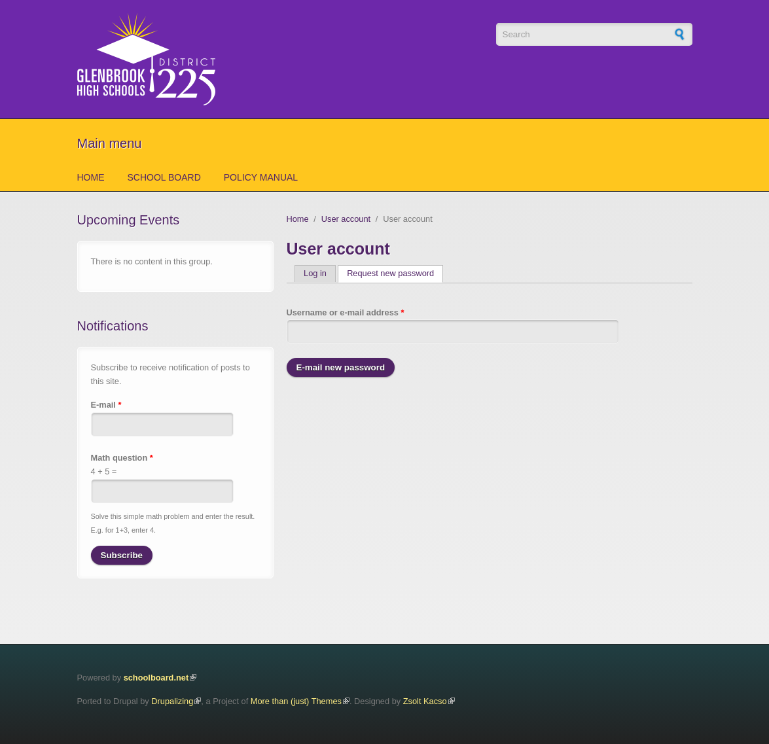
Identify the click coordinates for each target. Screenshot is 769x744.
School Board (164, 177)
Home (91, 177)
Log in (315, 273)
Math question (122, 458)
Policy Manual (261, 177)
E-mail (106, 405)
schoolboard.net (156, 677)
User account (345, 219)
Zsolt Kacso (425, 701)
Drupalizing (172, 701)
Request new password (395, 273)
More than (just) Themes (296, 701)
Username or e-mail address (345, 312)
